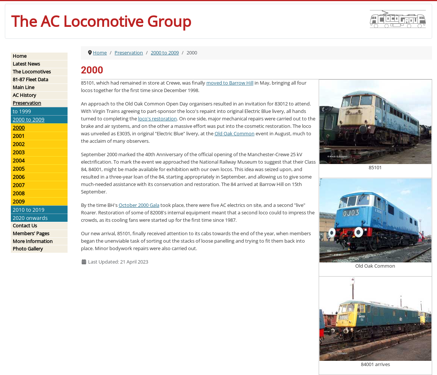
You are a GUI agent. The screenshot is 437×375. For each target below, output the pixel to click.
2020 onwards (30, 217)
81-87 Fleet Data (30, 79)
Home (19, 56)
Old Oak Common (235, 133)
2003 (19, 152)
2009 (19, 201)
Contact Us (25, 225)
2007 (19, 185)
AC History (24, 95)
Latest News (26, 63)
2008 (19, 193)
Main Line (23, 87)
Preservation (27, 103)
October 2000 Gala (139, 205)
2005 (19, 168)
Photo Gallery (28, 248)
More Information (33, 241)
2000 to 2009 (28, 119)
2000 (19, 127)
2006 (19, 176)
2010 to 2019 (28, 209)
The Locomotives (32, 71)
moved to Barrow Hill (229, 82)
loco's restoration (157, 118)
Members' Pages (31, 233)
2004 (19, 160)
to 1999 (22, 111)
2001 (19, 135)
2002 (19, 144)
